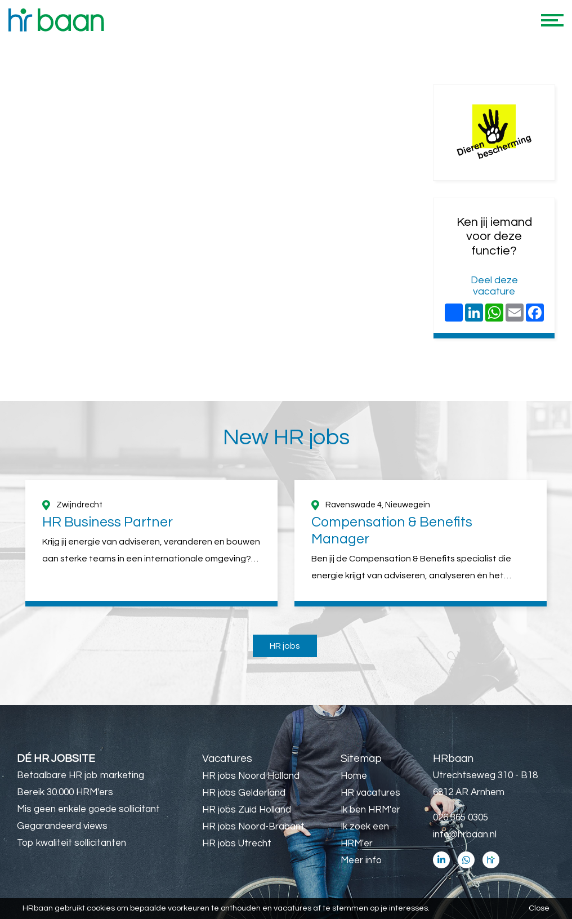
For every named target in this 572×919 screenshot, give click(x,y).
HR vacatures (370, 793)
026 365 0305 (460, 818)
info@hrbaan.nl (465, 834)
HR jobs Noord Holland (251, 776)
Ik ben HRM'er (370, 810)
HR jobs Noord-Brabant (253, 827)
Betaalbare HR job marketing (80, 775)
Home (354, 776)
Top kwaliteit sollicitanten (71, 843)
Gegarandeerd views (62, 826)
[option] (151, 543)
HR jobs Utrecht (236, 843)
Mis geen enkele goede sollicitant (88, 809)
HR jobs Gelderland (243, 793)
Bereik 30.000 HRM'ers (65, 792)
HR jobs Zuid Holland (246, 810)
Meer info (361, 860)
